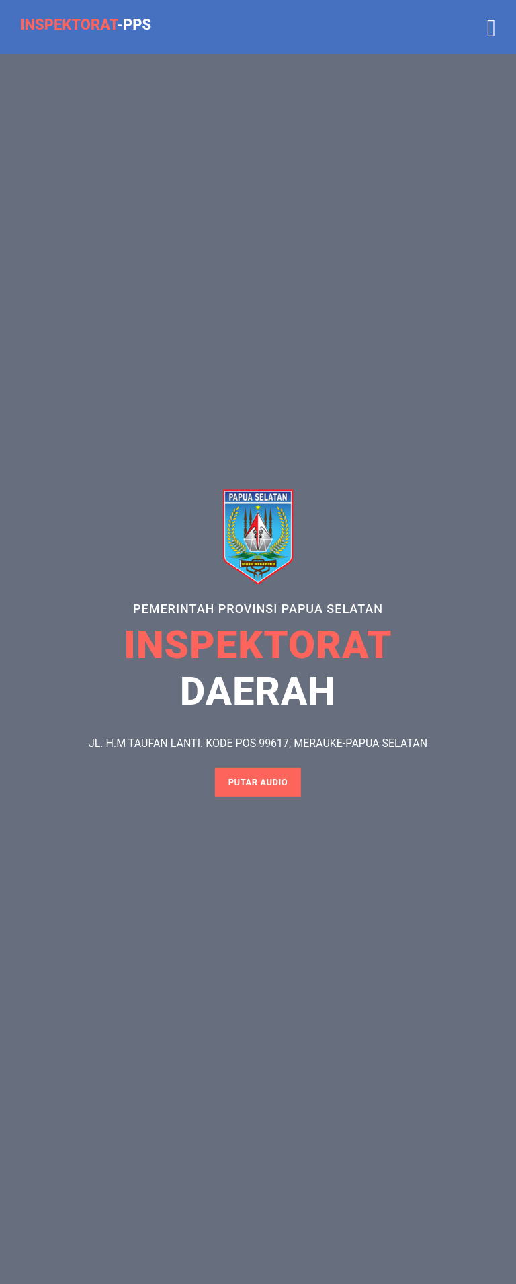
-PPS (85, 24)
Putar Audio (258, 782)
